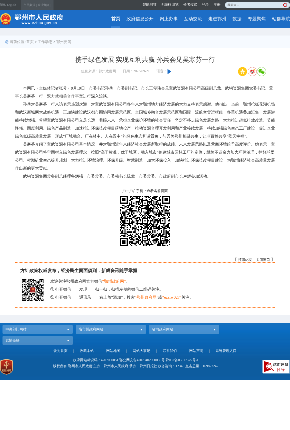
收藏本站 (87, 351)
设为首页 (61, 351)
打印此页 (245, 260)
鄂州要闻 (63, 42)
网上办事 (169, 18)
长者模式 (190, 5)
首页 (115, 18)
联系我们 (170, 351)
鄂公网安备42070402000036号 (142, 360)
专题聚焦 (257, 18)
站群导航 (281, 18)
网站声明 (196, 351)
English (11, 5)
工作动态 (45, 42)
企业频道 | (44, 5)
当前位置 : (18, 42)
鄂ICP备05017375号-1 (182, 360)
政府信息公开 (140, 18)
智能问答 (149, 5)
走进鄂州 (217, 18)
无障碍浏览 (169, 5)
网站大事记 (141, 351)
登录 (205, 5)
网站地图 (113, 351)
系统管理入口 (226, 351)
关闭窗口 (263, 260)
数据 (237, 18)
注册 (217, 5)
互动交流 (193, 18)
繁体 (3, 5)
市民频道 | (30, 5)
